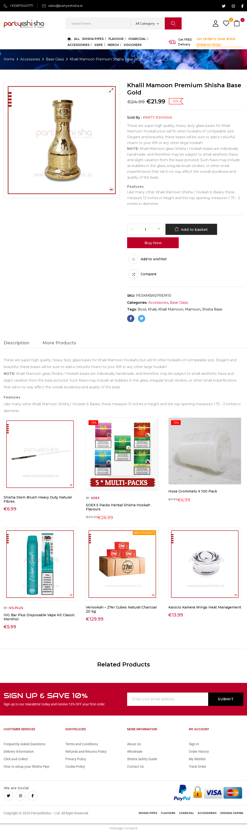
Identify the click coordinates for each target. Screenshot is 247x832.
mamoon (192, 309)
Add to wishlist (154, 259)
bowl (142, 309)
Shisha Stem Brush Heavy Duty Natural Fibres (38, 499)
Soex (95, 498)
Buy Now (153, 242)
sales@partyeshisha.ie (65, 5)
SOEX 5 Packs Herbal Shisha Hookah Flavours (118, 507)
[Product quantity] (145, 229)
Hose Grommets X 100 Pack (192, 491)
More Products (59, 343)
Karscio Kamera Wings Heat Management (204, 607)
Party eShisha (157, 117)
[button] (237, 23)
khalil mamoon (170, 309)
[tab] (16, 343)
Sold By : (134, 117)
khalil (152, 309)
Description (16, 343)
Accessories (30, 59)
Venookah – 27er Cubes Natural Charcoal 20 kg (121, 609)
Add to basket (194, 229)
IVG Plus (16, 608)
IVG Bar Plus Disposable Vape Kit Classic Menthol (39, 617)
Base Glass (55, 59)
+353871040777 (21, 5)
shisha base (212, 309)
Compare (149, 274)
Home (9, 59)
